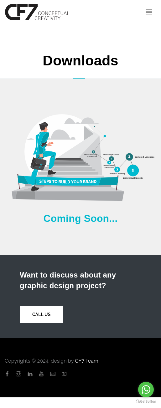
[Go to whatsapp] (146, 389)
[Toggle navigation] (149, 12)
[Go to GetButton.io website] (146, 402)
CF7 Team (86, 361)
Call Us (41, 314)
